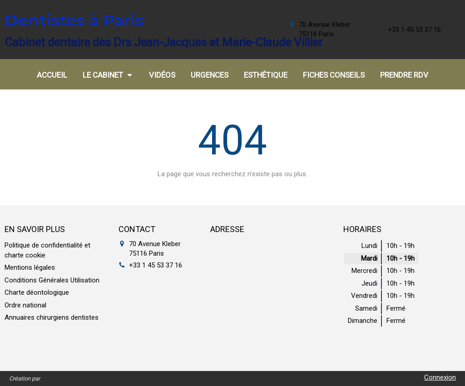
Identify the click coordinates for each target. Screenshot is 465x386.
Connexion (440, 377)
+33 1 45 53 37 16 (155, 265)
